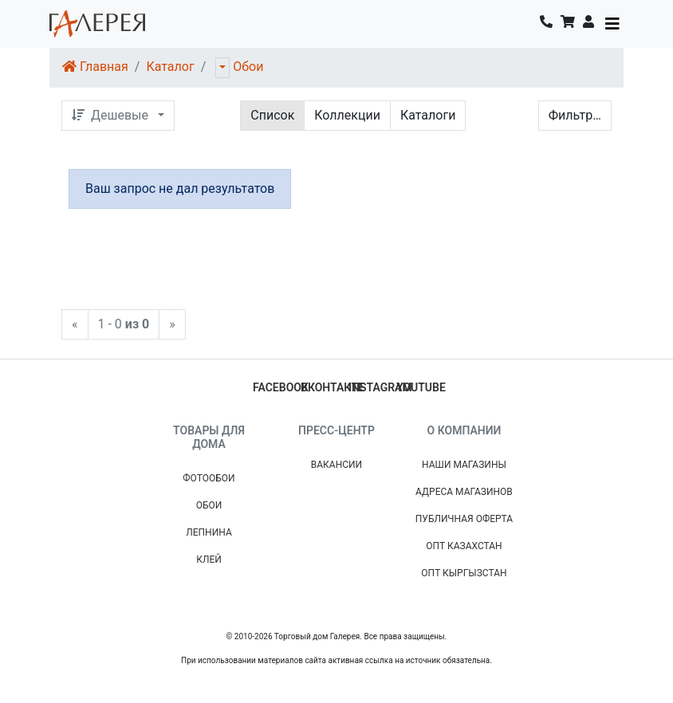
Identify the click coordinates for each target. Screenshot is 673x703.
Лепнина (209, 532)
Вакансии (336, 464)
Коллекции (347, 115)
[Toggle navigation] (612, 24)
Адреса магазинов (464, 491)
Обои (248, 66)
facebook (281, 387)
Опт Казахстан (464, 546)
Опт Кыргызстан (463, 573)
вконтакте (332, 387)
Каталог (170, 66)
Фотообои (208, 478)
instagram (380, 387)
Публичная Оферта (464, 518)
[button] (588, 24)
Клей (209, 559)
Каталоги (427, 115)
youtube (421, 387)
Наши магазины (464, 464)
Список (272, 115)
